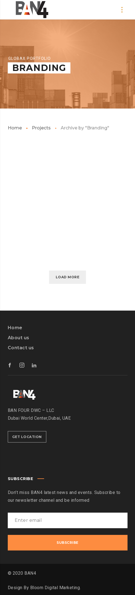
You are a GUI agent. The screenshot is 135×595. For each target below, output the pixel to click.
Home (15, 128)
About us (18, 337)
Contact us (21, 347)
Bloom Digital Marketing (55, 587)
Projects (41, 128)
